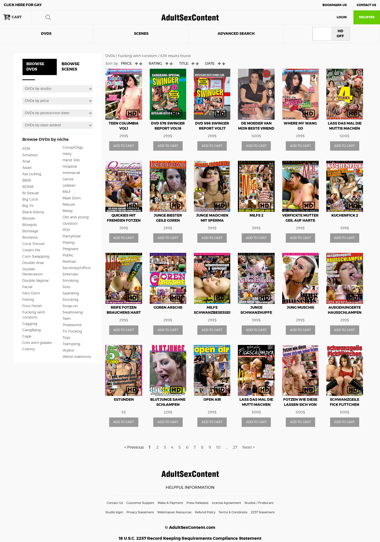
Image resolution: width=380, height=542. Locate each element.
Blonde (28, 218)
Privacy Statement (140, 512)
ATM (26, 149)
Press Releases (197, 502)
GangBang (31, 330)
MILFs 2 (256, 215)
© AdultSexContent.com (190, 528)
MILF (67, 192)
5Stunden (124, 399)
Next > (248, 447)
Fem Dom (31, 293)
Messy (68, 211)
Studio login (114, 512)
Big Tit (28, 206)
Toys (66, 338)
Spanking (71, 293)
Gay (23, 5)
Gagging (29, 324)
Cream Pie (31, 250)
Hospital (70, 166)
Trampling (71, 344)
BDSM (27, 187)
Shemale (70, 274)
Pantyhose (72, 236)
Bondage (30, 231)
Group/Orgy (73, 147)
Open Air (212, 399)
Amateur (30, 155)
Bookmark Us (334, 5)
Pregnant (71, 249)
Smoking (71, 281)
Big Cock (30, 199)
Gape (26, 336)
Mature (69, 204)
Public (68, 255)
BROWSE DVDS (35, 66)
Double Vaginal (35, 281)
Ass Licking (31, 174)
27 (235, 447)
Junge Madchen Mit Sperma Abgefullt (212, 221)
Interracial (71, 173)
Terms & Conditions (233, 512)
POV (66, 230)
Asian (27, 168)
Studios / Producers (259, 502)
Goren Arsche (168, 307)
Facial (27, 287)
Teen (67, 319)
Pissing (68, 242)
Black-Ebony (33, 212)
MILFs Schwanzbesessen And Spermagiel (213, 313)
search (48, 17)
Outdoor (70, 223)
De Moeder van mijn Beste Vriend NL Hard (256, 128)
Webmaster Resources (174, 512)
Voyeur (68, 350)
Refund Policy (205, 512)
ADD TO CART (123, 145)
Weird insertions (77, 357)
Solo (66, 287)
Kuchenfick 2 (344, 215)
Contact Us (366, 5)
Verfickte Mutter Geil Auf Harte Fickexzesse (300, 221)
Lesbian (69, 185)
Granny (28, 349)
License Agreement (226, 502)
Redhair (69, 262)
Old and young (76, 217)
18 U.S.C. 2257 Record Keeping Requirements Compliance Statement (190, 538)
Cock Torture (33, 244)
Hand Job (71, 160)
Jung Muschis (300, 307)
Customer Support (140, 502)
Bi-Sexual (30, 193)
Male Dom (72, 198)
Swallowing (73, 312)
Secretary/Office (76, 268)
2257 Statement (263, 512)
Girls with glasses (37, 343)
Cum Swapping (35, 256)
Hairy (67, 154)
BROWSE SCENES (71, 66)
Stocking (70, 300)
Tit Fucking (72, 331)
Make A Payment (170, 502)
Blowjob (29, 225)
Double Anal (33, 263)
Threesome (72, 325)
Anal (26, 161)
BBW (26, 180)
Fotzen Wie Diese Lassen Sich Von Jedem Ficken (300, 405)
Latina (68, 179)
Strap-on (70, 306)
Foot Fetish (32, 306)
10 (218, 447)
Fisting (28, 300)
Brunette (30, 237)
